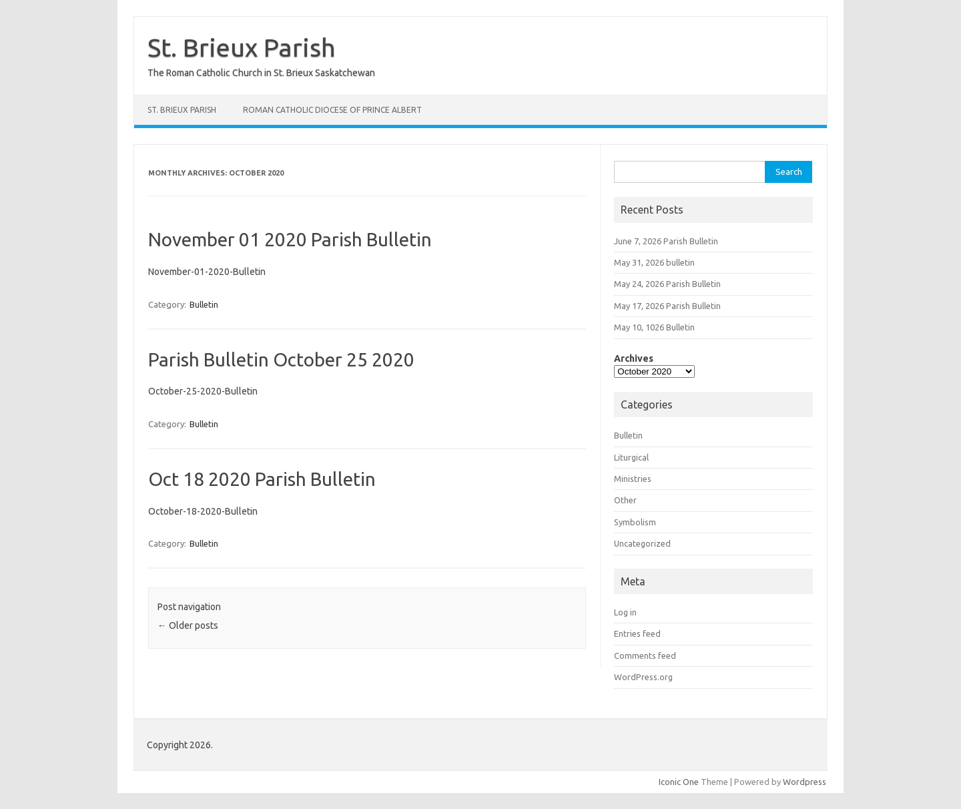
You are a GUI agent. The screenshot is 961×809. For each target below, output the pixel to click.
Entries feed (637, 633)
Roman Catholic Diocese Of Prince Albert (332, 109)
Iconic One (679, 781)
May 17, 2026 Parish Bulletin (667, 305)
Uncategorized (642, 543)
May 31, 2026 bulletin (654, 262)
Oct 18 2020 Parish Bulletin (262, 479)
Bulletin (204, 304)
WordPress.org (643, 677)
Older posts (187, 625)
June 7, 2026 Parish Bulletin (666, 241)
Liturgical (631, 457)
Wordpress (804, 781)
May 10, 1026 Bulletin (654, 327)
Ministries (632, 478)
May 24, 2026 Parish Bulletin (667, 283)
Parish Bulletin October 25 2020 (281, 359)
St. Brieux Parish (241, 47)
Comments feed (645, 655)
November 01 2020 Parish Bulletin (290, 239)
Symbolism (635, 522)
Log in (625, 612)
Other (625, 500)
